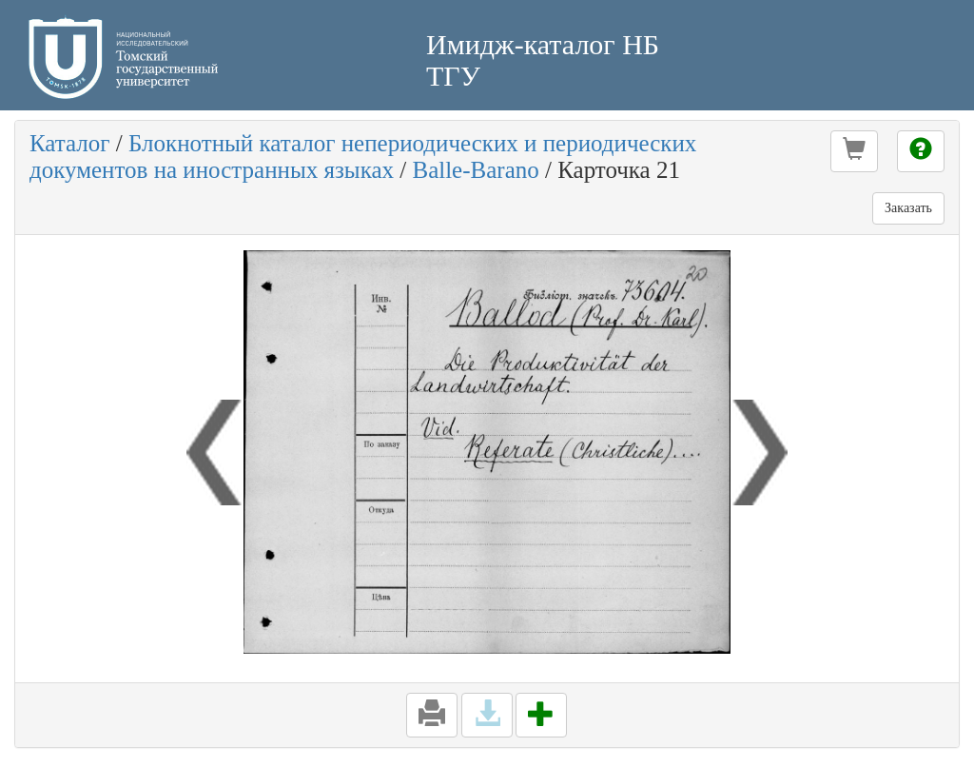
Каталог (69, 143)
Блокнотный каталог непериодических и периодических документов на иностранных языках (362, 156)
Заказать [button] (908, 208)
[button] (854, 151)
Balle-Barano (475, 170)
